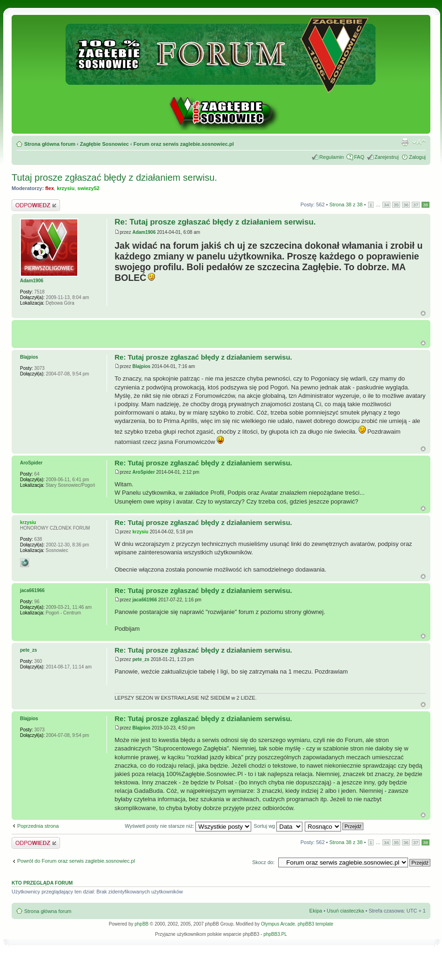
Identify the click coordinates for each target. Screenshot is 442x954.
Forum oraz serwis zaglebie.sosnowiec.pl (184, 144)
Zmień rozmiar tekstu (419, 142)
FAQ (359, 157)
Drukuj (405, 142)
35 (396, 204)
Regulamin (331, 157)
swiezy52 (88, 188)
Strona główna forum (49, 144)
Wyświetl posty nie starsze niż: (188, 826)
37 (415, 204)
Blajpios (141, 366)
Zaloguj (417, 157)
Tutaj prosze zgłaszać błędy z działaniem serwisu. (114, 177)
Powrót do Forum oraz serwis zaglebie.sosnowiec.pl (76, 861)
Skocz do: (263, 862)
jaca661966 (144, 599)
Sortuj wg (278, 826)
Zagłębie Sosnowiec (104, 144)
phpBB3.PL (275, 934)
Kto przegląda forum (42, 883)
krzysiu (65, 188)
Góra (423, 313)
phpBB (141, 924)
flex (49, 188)
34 (386, 204)
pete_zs (140, 659)
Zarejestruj (387, 157)
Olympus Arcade (278, 924)
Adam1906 (143, 232)
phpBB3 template (316, 924)
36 (406, 204)
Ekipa (315, 910)
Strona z (346, 204)
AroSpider (143, 472)
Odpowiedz (36, 205)
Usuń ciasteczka (345, 910)
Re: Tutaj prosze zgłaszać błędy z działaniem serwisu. (214, 222)
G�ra (423, 343)
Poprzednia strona (38, 826)
